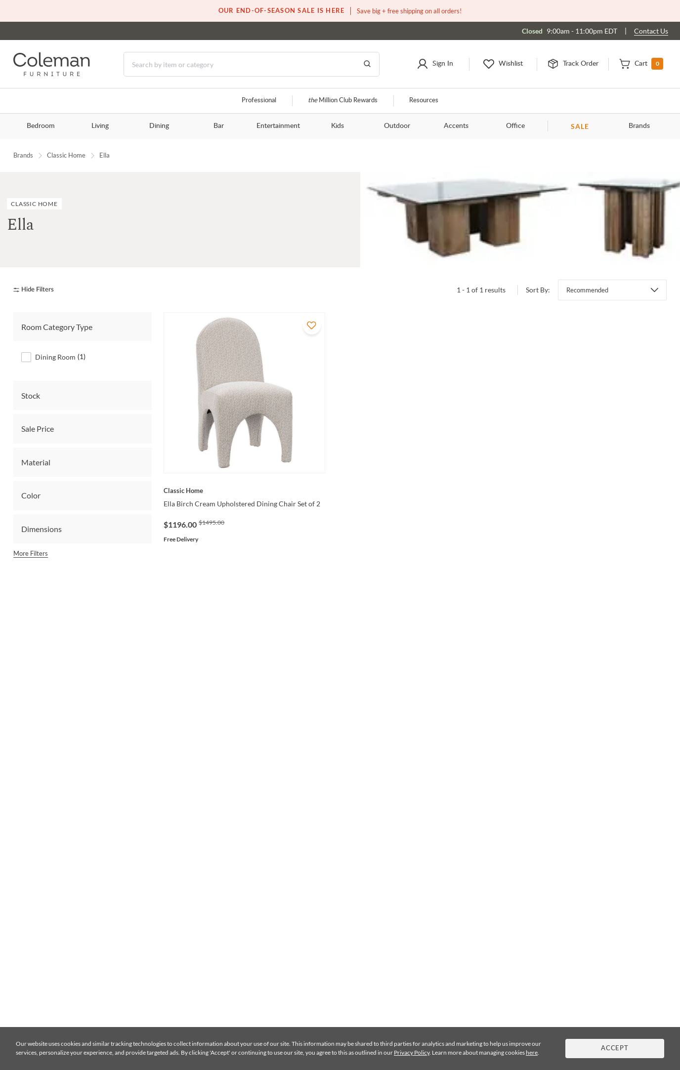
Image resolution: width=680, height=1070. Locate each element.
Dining (159, 126)
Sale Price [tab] (37, 428)
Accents (456, 126)
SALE (580, 126)
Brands (639, 126)
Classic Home (66, 155)
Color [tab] (31, 495)
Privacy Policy (411, 1052)
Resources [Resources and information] (423, 100)
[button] (435, 64)
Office (515, 126)
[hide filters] (36, 290)
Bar (218, 126)
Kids (337, 126)
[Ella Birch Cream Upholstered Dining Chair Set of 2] (244, 490)
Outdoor (397, 126)
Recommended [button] (587, 290)
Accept (615, 1048)
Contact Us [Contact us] (651, 31)
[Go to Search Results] (367, 64)
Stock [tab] (30, 395)
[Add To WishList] (312, 325)
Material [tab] (35, 462)
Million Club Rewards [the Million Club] (343, 100)
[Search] (251, 64)
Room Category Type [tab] (56, 326)
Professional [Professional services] (259, 100)
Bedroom (41, 126)
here (532, 1052)
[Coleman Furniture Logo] (51, 73)
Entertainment (278, 126)
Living (100, 126)
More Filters (30, 553)
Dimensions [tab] (41, 529)
